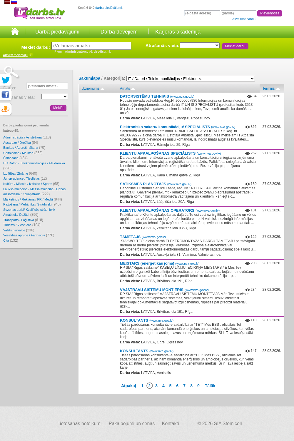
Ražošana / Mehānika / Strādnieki (32, 204)
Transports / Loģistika (23, 220)
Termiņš (269, 88)
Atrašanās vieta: (163, 45)
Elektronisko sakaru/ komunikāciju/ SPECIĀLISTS (177, 127)
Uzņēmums (91, 88)
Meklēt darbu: (35, 47)
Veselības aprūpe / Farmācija (28, 235)
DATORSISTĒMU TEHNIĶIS (157, 96)
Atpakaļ (128, 385)
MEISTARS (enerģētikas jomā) (160, 263)
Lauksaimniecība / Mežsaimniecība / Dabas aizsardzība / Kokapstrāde (34, 191)
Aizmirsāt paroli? (244, 19)
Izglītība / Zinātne (20, 173)
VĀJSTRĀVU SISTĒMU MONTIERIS (164, 290)
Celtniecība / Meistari (23, 153)
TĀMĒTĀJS (143, 237)
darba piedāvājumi (108, 7)
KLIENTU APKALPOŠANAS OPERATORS (170, 210)
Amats (125, 88)
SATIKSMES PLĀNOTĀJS (155, 184)
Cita (10, 240)
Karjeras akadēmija (178, 32)
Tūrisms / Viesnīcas (22, 225)
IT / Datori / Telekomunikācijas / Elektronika (34, 166)
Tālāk (210, 385)
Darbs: (9, 87)
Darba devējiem (119, 32)
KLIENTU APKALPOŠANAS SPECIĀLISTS (170, 153)
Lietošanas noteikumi (79, 423)
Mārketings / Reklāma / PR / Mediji (32, 199)
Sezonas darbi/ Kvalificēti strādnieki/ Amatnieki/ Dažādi (29, 212)
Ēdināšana (15, 158)
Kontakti (170, 423)
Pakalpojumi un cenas (132, 423)
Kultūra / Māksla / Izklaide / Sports (31, 184)
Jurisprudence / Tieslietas (25, 178)
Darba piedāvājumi (57, 32)
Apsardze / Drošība (20, 143)
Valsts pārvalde (18, 230)
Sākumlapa (89, 78)
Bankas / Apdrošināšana (24, 148)
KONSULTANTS (146, 320)
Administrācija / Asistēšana (27, 137)
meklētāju (15, 55)
